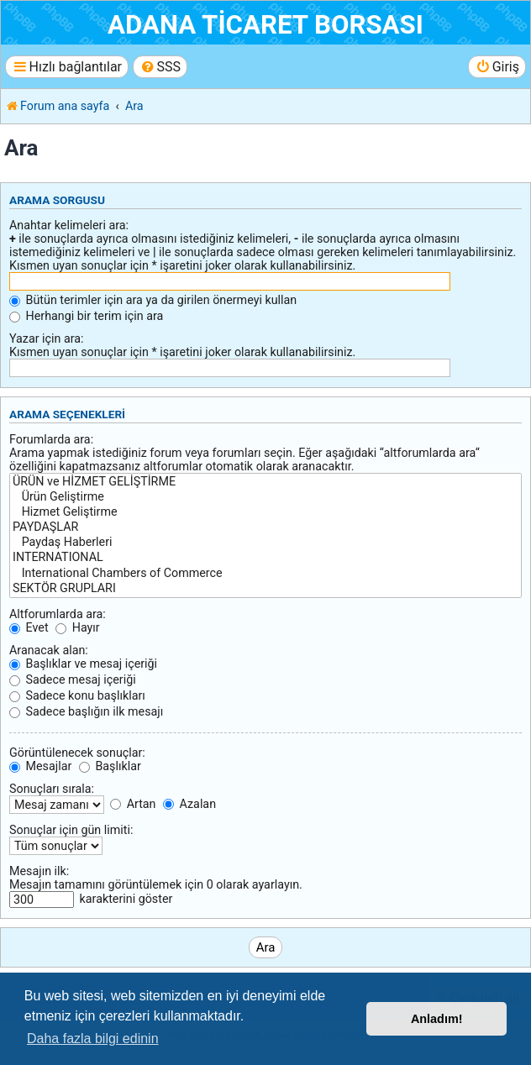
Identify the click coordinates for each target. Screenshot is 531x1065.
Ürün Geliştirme (265, 497)
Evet (29, 627)
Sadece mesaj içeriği (72, 679)
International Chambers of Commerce (265, 573)
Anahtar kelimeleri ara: (69, 225)
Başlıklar (110, 766)
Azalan (189, 804)
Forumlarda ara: (51, 439)
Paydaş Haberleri (265, 542)
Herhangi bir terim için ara (86, 316)
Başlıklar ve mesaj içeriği (83, 663)
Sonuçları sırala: (51, 788)
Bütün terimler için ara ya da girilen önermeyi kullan (153, 300)
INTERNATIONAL (265, 557)
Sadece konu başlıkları (77, 695)
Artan (132, 804)
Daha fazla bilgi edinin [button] (93, 1038)
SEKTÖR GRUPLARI (265, 588)
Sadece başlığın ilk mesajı (86, 711)
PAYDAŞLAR (265, 527)
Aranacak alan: (48, 650)
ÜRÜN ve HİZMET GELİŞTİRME (265, 482)
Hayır (77, 627)
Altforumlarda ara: (57, 614)
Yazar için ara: (46, 338)
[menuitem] (160, 66)
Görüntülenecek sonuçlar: (77, 752)
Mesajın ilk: (39, 871)
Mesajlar (40, 766)
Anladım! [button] (437, 1019)
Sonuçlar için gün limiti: (71, 830)
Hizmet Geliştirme (265, 512)
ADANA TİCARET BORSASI (265, 24)
